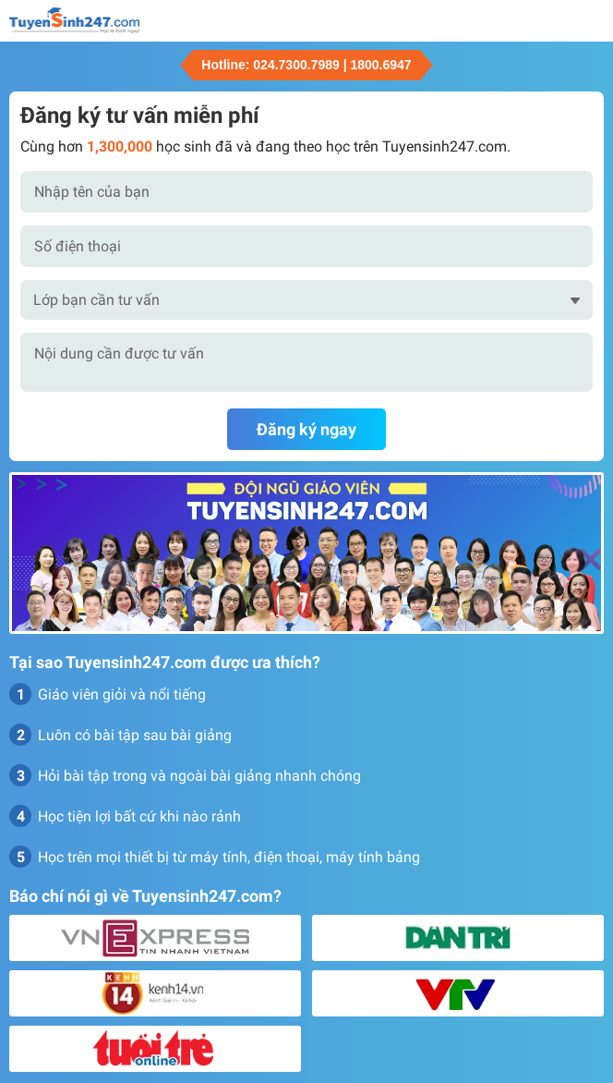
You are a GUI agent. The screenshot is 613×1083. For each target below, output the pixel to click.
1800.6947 (380, 64)
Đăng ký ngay (306, 429)
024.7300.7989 (296, 64)
